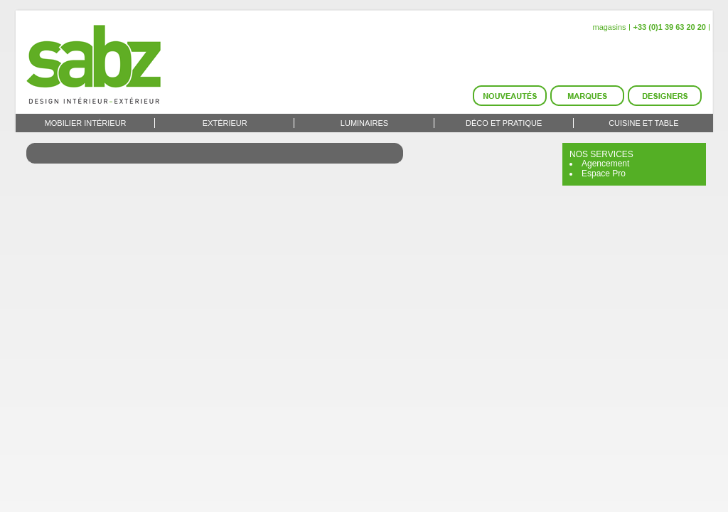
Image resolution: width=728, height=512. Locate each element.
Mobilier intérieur (86, 123)
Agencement (605, 164)
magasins (609, 27)
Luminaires (364, 123)
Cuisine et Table (643, 123)
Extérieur (225, 123)
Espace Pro (604, 173)
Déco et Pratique (504, 123)
